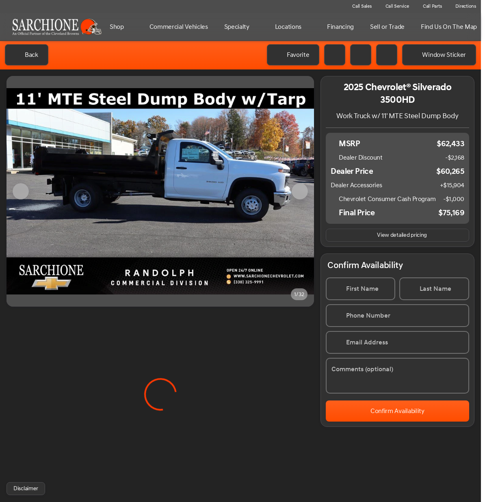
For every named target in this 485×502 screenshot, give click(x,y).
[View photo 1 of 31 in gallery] (160, 191)
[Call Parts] (429, 6)
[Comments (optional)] (397, 376)
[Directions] (462, 6)
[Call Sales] (358, 6)
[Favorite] (293, 54)
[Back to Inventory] (26, 54)
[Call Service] (394, 6)
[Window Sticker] (439, 54)
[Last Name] (434, 288)
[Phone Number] (397, 315)
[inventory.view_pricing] (397, 235)
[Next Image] (300, 191)
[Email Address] (397, 342)
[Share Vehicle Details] (386, 54)
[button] (360, 54)
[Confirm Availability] (397, 411)
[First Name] (360, 288)
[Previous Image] (21, 191)
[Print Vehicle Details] (334, 54)
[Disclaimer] (25, 488)
